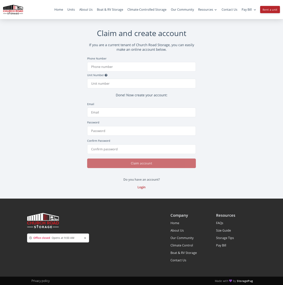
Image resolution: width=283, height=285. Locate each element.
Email (90, 104)
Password (93, 122)
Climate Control (181, 245)
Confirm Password (98, 140)
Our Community (182, 238)
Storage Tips (225, 238)
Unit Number (97, 75)
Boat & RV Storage (183, 253)
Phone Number (97, 58)
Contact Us (178, 260)
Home (174, 223)
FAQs (219, 223)
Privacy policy (40, 281)
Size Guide (223, 230)
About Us (177, 230)
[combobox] (58, 237)
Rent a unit (270, 9)
